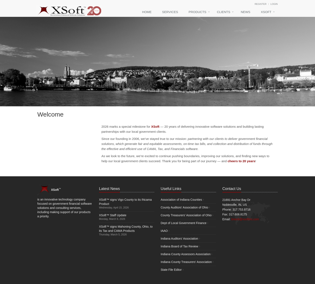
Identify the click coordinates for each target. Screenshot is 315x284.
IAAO (164, 230)
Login (274, 4)
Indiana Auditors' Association (179, 238)
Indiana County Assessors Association (186, 254)
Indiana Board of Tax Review (179, 246)
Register (261, 4)
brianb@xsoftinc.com (245, 219)
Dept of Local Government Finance (183, 223)
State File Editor (171, 269)
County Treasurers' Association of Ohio (186, 215)
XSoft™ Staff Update (113, 215)
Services (170, 12)
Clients (223, 12)
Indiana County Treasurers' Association (186, 262)
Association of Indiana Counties (181, 199)
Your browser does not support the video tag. (69, 137)
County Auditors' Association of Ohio (184, 207)
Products (197, 12)
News (245, 12)
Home (147, 12)
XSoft (266, 12)
